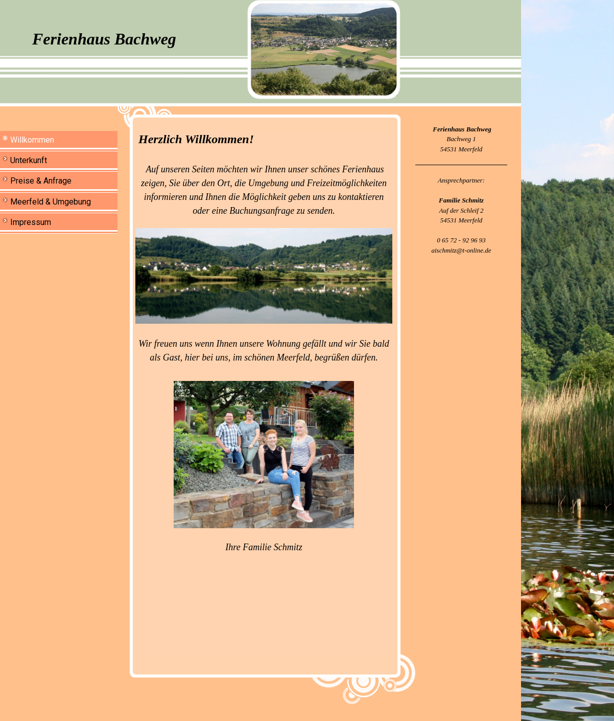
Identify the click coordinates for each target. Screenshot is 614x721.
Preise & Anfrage (41, 181)
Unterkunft (28, 160)
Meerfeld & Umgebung (50, 202)
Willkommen (32, 140)
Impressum (30, 222)
